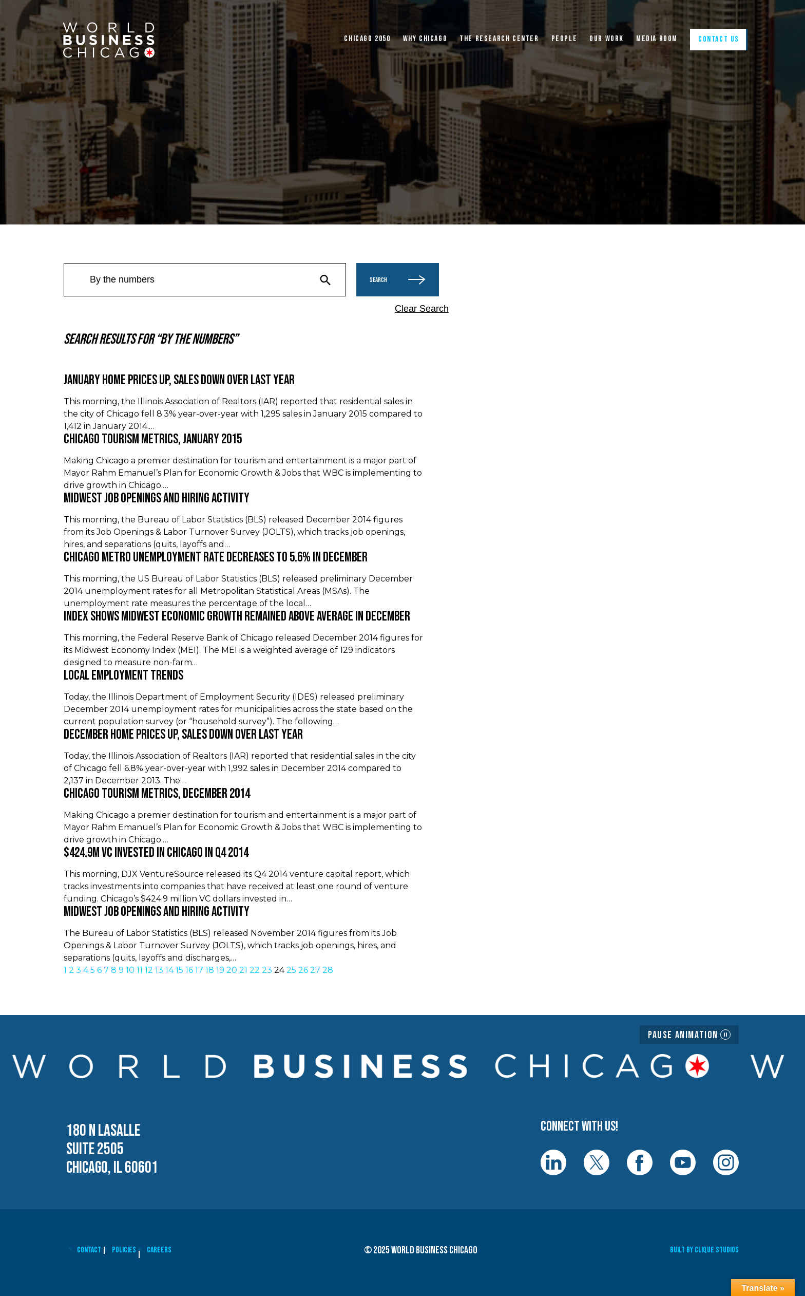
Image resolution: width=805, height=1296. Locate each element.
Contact (89, 1250)
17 (199, 970)
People (564, 39)
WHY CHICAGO (425, 39)
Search (398, 280)
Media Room (657, 39)
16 (189, 970)
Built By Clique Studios (704, 1250)
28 (327, 970)
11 (140, 970)
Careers (159, 1250)
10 (130, 970)
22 (255, 970)
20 (231, 970)
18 (209, 970)
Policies (124, 1250)
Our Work (606, 39)
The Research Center (499, 39)
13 (159, 970)
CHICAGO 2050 (367, 39)
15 (179, 970)
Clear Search (422, 309)
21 (243, 970)
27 (315, 970)
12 (149, 970)
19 (220, 970)
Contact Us (718, 39)
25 (291, 970)
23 (267, 970)
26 (303, 970)
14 (169, 970)
